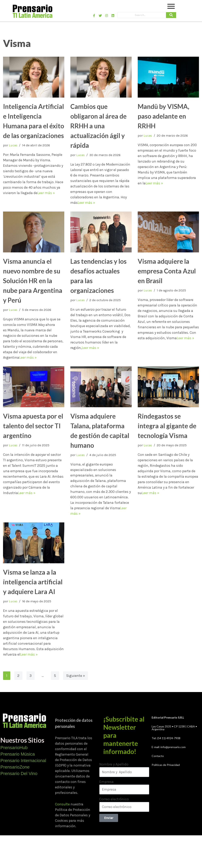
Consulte (62, 804)
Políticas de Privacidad (166, 765)
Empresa (106, 781)
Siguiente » (75, 675)
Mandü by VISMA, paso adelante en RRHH (163, 116)
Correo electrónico (114, 799)
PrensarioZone (15, 767)
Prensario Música (17, 754)
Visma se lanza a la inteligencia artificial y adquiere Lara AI (32, 581)
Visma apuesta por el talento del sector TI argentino (33, 425)
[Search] (141, 15)
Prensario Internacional (23, 760)
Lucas (13, 145)
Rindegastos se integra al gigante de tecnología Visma (167, 425)
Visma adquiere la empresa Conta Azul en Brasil (167, 271)
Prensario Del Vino (18, 773)
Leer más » (46, 193)
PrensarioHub (14, 747)
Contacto (158, 756)
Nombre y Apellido (113, 764)
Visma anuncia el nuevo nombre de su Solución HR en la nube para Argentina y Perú (32, 280)
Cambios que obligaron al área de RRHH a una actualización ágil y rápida (98, 125)
